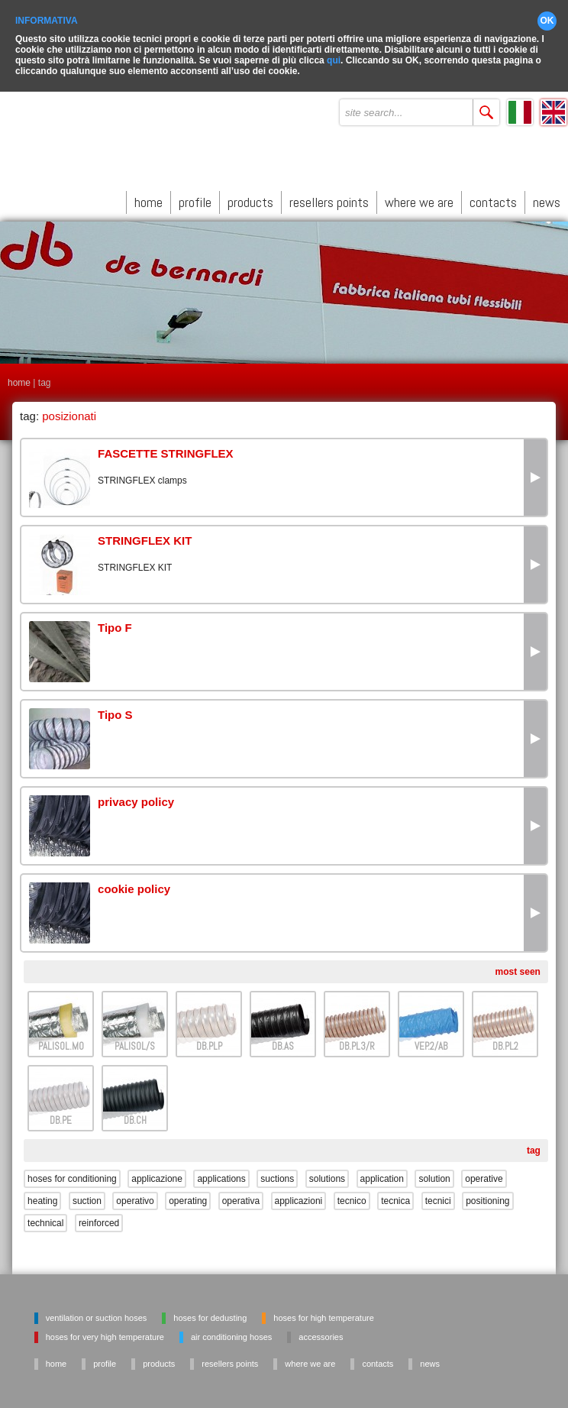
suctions (277, 1175)
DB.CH (135, 1117)
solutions (327, 1175)
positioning (487, 1198)
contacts (493, 199)
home (148, 199)
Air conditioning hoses (231, 1333)
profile (195, 199)
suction (87, 1198)
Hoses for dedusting (210, 1314)
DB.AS (283, 1043)
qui (333, 57)
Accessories (321, 1333)
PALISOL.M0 (61, 1043)
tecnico (351, 1198)
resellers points (329, 199)
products (250, 199)
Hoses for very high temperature (105, 1333)
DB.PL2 (505, 1043)
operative (483, 1175)
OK (547, 17)
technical (45, 1220)
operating (188, 1198)
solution (434, 1175)
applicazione (156, 1175)
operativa (241, 1198)
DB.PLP (209, 1043)
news (546, 199)
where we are (419, 199)
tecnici (438, 1198)
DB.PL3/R (357, 1043)
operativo (134, 1198)
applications (221, 1175)
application (382, 1175)
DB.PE (61, 1117)
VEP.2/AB (431, 1043)
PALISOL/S (135, 1043)
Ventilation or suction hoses (96, 1314)
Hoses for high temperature (323, 1314)
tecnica (395, 1198)
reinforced (99, 1220)
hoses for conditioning (72, 1175)
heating (42, 1198)
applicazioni (299, 1198)
